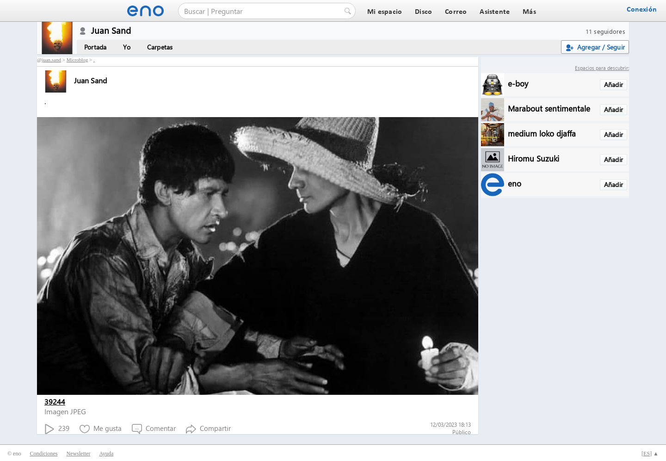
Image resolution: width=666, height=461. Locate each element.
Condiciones (43, 453)
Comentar (154, 429)
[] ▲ (650, 453)
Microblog (77, 59)
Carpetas (160, 47)
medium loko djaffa (542, 133)
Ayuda (106, 453)
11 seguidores (605, 31)
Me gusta (101, 429)
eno (514, 183)
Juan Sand (75, 80)
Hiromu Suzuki (533, 158)
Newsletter (78, 453)
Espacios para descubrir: (602, 67)
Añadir (613, 84)
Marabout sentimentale (549, 108)
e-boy (518, 83)
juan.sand (51, 59)
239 (56, 429)
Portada (95, 47)
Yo (126, 47)
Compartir (208, 429)
